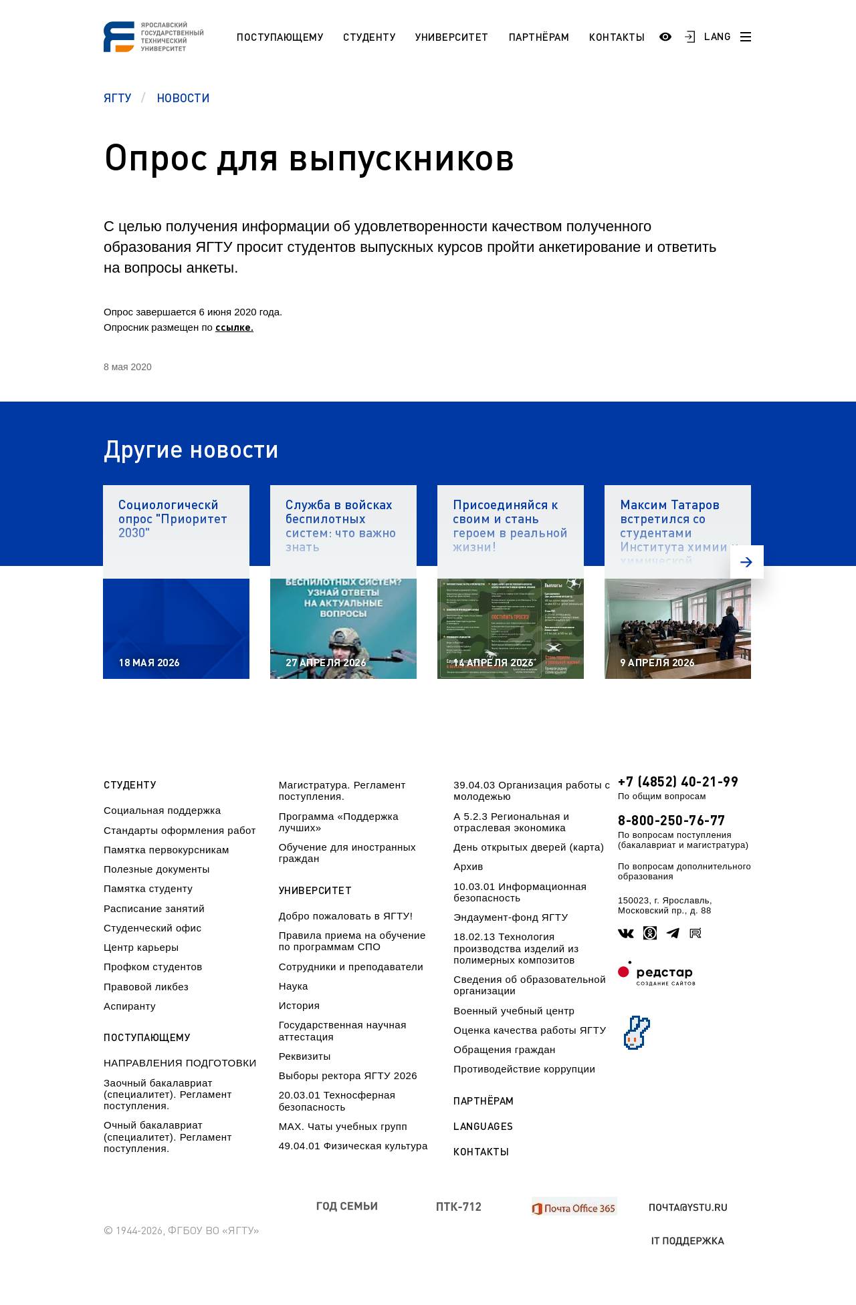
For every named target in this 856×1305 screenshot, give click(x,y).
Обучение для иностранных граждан (347, 852)
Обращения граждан (504, 1049)
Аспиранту (130, 1006)
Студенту (369, 37)
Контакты (617, 37)
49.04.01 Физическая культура (353, 1145)
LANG (718, 36)
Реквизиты (305, 1056)
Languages (483, 1126)
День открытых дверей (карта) (528, 847)
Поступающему (280, 37)
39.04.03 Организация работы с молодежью (531, 790)
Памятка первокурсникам (166, 849)
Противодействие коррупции (524, 1068)
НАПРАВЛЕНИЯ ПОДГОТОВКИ (180, 1062)
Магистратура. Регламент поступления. (342, 790)
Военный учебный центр (513, 1010)
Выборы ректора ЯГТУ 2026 (348, 1075)
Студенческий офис (152, 927)
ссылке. (234, 327)
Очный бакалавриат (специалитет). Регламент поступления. (168, 1136)
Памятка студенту (148, 888)
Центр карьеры (141, 947)
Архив (468, 866)
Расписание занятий (154, 908)
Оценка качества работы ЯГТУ (529, 1030)
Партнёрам (539, 37)
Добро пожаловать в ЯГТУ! (346, 915)
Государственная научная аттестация (343, 1030)
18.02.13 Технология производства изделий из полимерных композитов (515, 948)
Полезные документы (157, 869)
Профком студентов (153, 966)
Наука (293, 986)
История (299, 1005)
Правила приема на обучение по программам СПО (352, 940)
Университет (452, 37)
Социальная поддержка (162, 810)
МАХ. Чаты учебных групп (343, 1126)
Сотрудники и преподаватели (351, 966)
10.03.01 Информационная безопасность (519, 892)
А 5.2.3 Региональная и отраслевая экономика (511, 822)
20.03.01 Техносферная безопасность (337, 1100)
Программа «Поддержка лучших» (339, 822)
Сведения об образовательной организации (529, 985)
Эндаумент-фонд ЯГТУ (510, 917)
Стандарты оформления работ (180, 830)
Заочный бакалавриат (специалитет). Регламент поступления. (168, 1094)
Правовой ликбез (146, 986)
